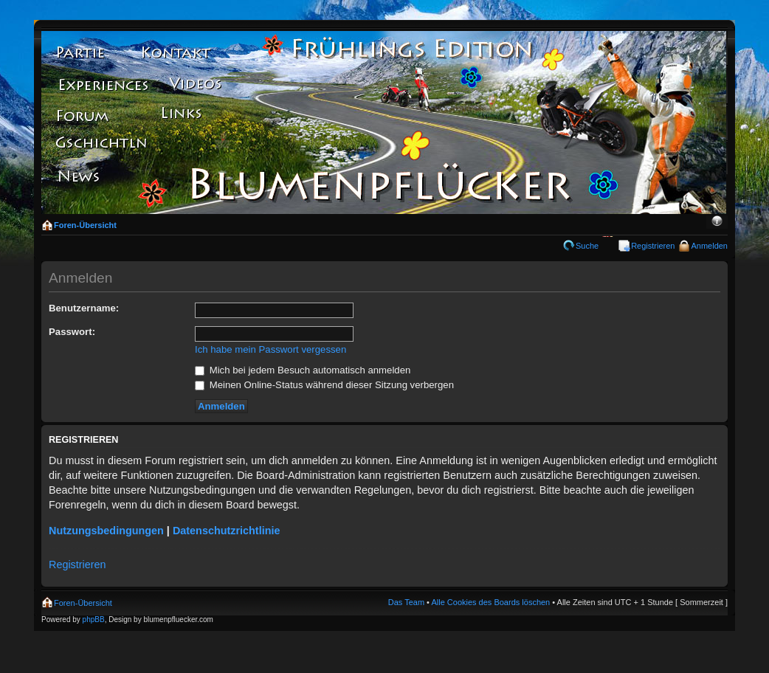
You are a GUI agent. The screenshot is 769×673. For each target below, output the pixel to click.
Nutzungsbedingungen (106, 530)
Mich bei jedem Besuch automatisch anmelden (302, 370)
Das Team (406, 602)
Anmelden (709, 245)
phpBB (94, 619)
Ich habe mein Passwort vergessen (270, 349)
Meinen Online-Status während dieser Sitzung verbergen (324, 384)
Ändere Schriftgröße (717, 222)
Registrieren (653, 245)
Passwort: (72, 331)
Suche (587, 245)
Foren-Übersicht (85, 225)
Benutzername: (84, 308)
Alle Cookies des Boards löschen (490, 602)
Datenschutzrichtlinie (226, 530)
